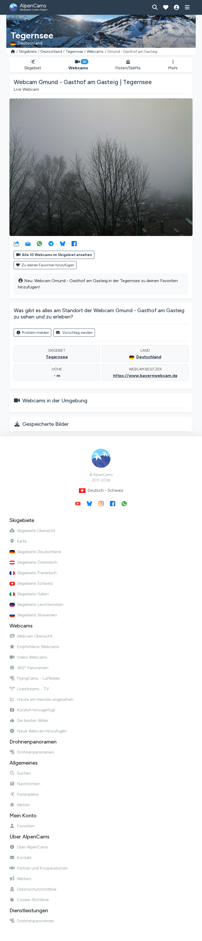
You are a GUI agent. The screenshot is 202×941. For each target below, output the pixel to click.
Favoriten (21, 825)
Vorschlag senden (74, 332)
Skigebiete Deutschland (35, 551)
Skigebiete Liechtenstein (36, 604)
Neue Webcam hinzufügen (38, 731)
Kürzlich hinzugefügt (32, 709)
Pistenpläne (24, 794)
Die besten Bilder (28, 720)
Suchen (20, 773)
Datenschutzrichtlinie (33, 889)
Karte (18, 541)
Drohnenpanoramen (31, 752)
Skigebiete (28, 51)
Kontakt (20, 857)
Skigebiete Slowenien (33, 614)
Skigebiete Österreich (33, 562)
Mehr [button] (173, 65)
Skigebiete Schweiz (31, 583)
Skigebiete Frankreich (33, 572)
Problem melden (32, 332)
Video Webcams (28, 657)
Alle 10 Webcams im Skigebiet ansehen (54, 255)
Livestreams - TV (29, 688)
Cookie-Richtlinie (29, 899)
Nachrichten (24, 783)
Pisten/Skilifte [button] (128, 65)
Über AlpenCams (28, 847)
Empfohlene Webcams (34, 646)
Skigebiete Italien (29, 593)
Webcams (95, 51)
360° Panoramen (28, 667)
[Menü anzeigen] (187, 7)
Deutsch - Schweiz (101, 490)
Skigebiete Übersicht (32, 530)
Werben (20, 878)
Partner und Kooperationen (38, 868)
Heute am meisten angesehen (41, 699)
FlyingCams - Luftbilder (34, 678)
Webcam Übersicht (30, 636)
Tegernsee (74, 51)
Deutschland (51, 51)
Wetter (19, 804)
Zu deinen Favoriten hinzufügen (45, 265)
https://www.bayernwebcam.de (145, 375)
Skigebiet (32, 65)
